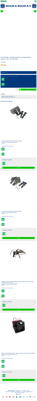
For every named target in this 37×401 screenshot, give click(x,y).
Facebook (18, 394)
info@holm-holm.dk (29, 391)
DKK (5, 1)
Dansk (2, 1)
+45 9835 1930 (12, 391)
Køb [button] (24, 89)
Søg (35, 1)
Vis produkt (18, 167)
